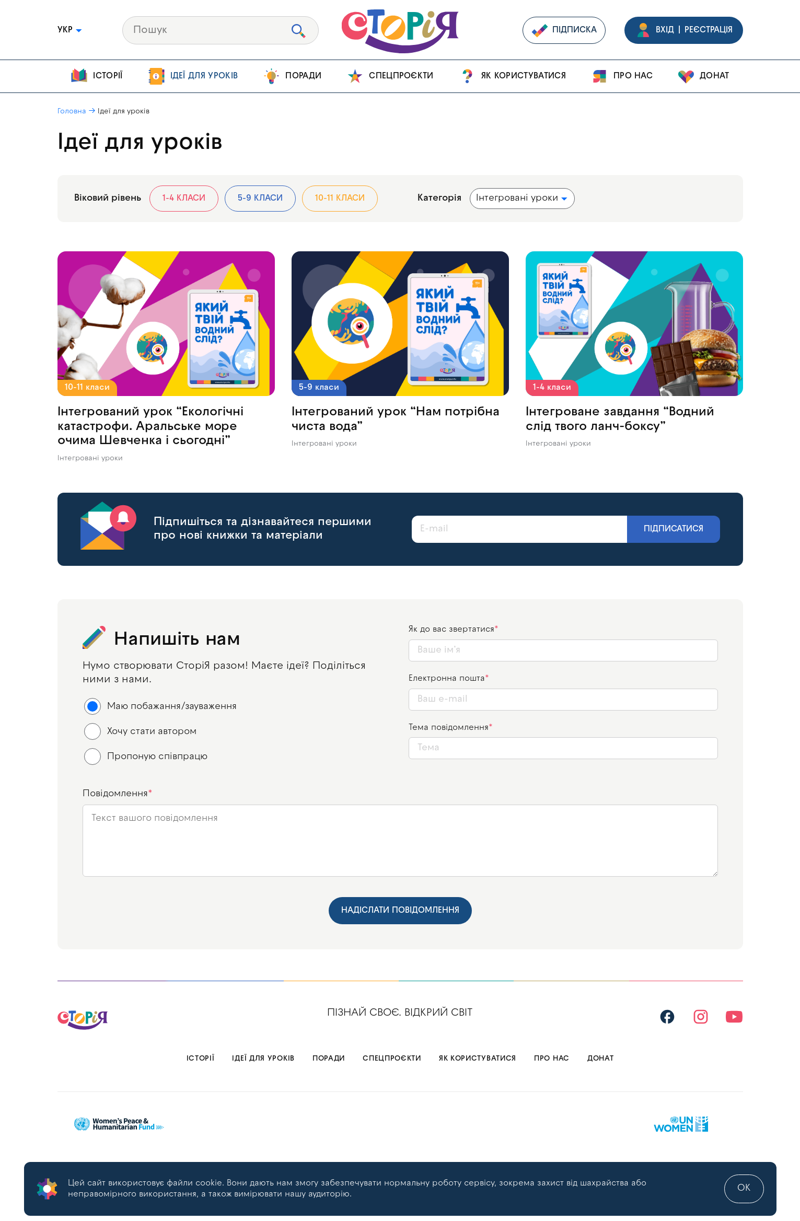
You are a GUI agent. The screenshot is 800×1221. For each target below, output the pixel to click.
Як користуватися (512, 76)
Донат (703, 76)
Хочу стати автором (140, 731)
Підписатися (673, 529)
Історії (96, 76)
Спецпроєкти (390, 76)
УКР (70, 30)
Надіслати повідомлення (400, 910)
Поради (292, 76)
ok (744, 1188)
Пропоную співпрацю (146, 756)
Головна (71, 111)
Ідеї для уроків (193, 76)
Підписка (564, 30)
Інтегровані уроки (90, 458)
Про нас (622, 76)
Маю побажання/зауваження (161, 706)
